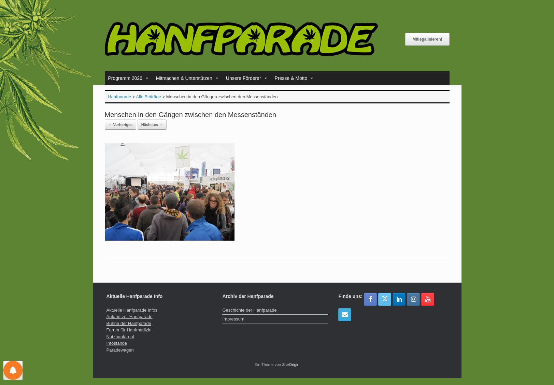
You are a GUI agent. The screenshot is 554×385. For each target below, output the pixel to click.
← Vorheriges (121, 125)
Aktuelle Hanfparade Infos (132, 310)
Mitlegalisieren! (427, 39)
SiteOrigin (290, 364)
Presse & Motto (294, 78)
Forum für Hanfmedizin (129, 329)
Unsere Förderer (247, 78)
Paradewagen (120, 350)
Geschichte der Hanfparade (249, 310)
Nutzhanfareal (120, 336)
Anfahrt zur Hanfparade (129, 316)
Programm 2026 (128, 78)
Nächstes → (152, 125)
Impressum (233, 319)
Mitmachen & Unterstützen (187, 78)
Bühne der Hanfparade (129, 323)
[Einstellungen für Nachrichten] (13, 370)
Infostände (116, 343)
